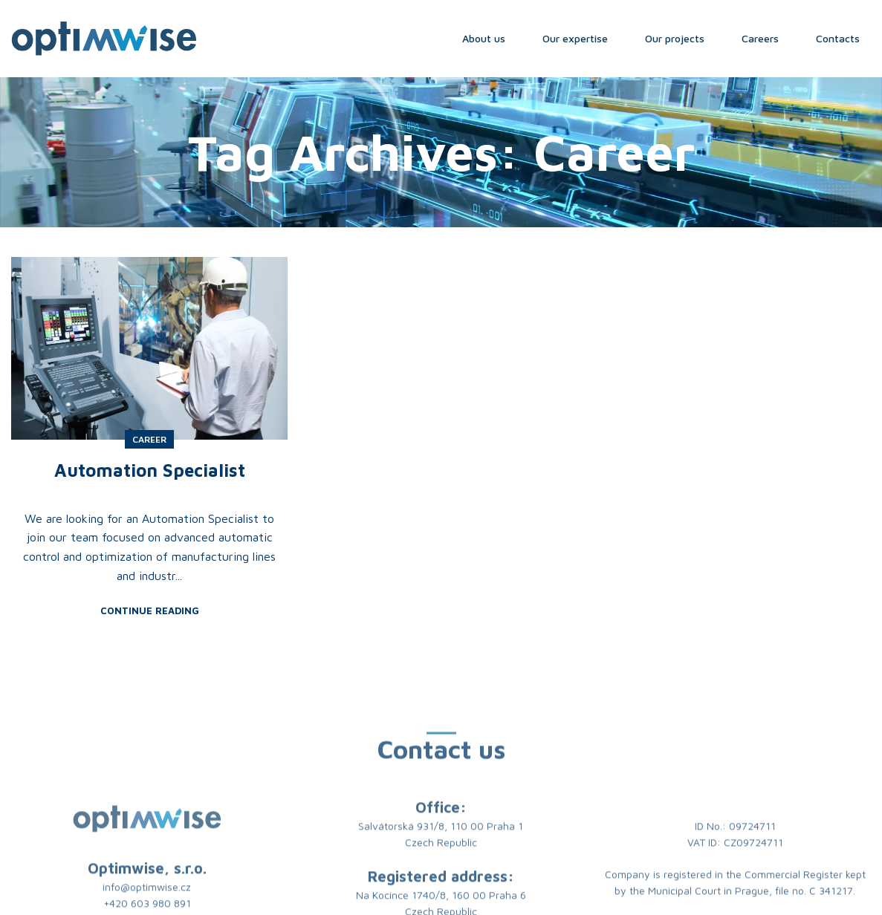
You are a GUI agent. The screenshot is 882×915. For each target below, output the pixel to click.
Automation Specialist (149, 470)
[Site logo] (104, 37)
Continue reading (149, 611)
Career (149, 439)
